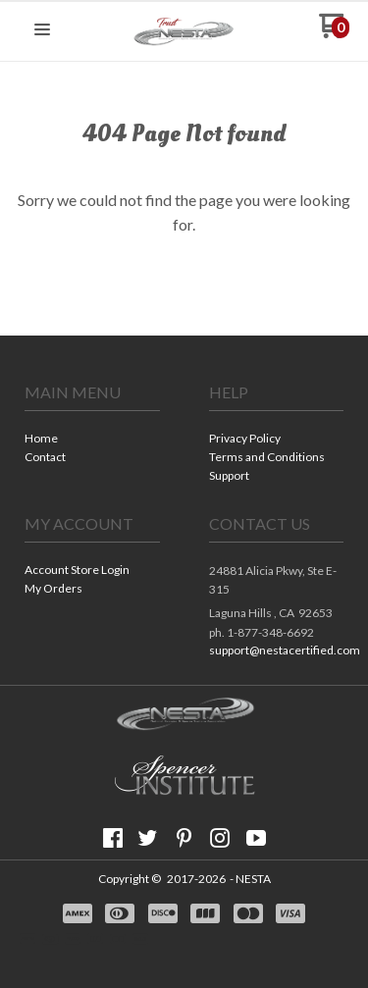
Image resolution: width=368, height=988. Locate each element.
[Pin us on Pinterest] (184, 838)
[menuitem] (92, 440)
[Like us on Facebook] (113, 838)
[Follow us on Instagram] (220, 838)
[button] (42, 30)
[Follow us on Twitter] (148, 838)
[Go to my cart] (334, 33)
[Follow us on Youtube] (256, 838)
